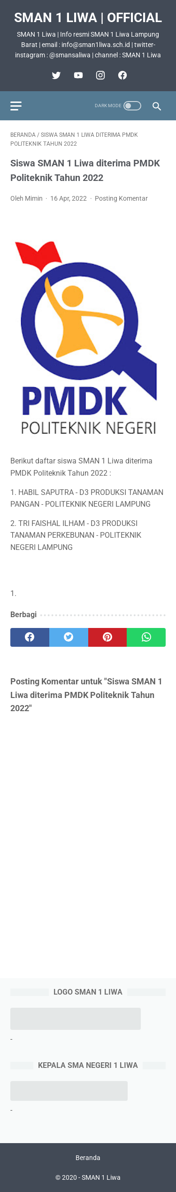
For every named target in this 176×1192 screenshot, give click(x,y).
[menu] (16, 106)
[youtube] (77, 75)
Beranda (88, 1157)
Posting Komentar (121, 198)
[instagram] (99, 75)
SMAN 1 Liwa (101, 1177)
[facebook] (121, 75)
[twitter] (55, 75)
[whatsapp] (146, 637)
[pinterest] (107, 637)
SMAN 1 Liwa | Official (88, 17)
